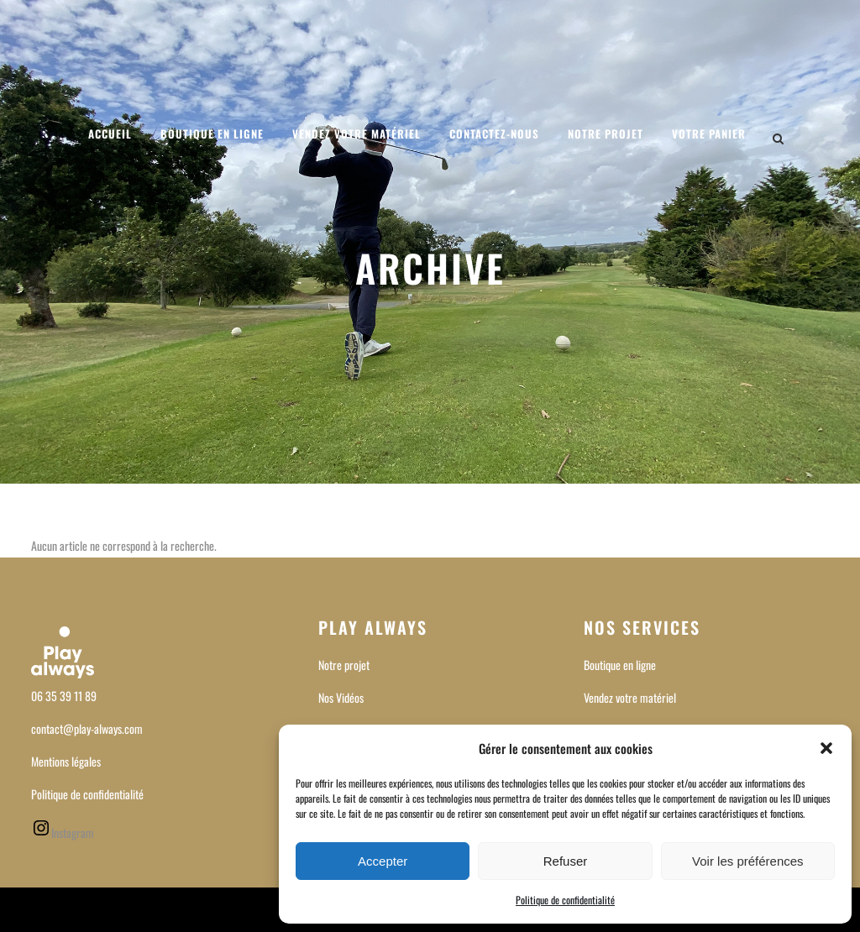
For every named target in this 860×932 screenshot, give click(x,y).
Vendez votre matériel (630, 697)
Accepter (382, 861)
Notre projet (344, 664)
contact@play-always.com (87, 728)
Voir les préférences (748, 861)
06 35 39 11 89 (64, 695)
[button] (826, 748)
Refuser (565, 861)
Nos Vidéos (341, 697)
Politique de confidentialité (565, 900)
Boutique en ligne (620, 664)
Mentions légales (66, 761)
